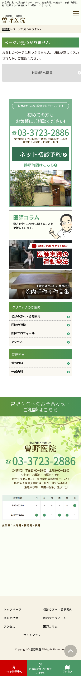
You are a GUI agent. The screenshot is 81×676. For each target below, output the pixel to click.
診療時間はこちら (40, 164)
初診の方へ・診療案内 (25, 316)
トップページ (12, 609)
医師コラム (50, 626)
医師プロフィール (23, 333)
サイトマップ (32, 635)
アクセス (17, 342)
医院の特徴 (18, 324)
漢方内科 (17, 363)
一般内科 (17, 371)
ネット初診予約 (40, 154)
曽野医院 (35, 649)
